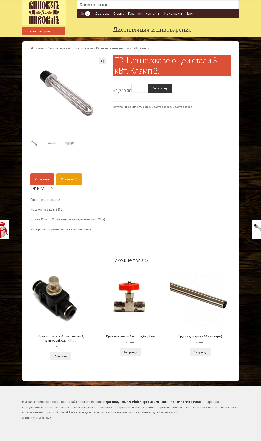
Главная (40, 48)
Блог (189, 13)
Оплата (118, 13)
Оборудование (83, 48)
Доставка (102, 13)
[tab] (42, 179)
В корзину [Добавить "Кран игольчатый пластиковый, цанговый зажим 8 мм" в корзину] (60, 356)
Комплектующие (139, 107)
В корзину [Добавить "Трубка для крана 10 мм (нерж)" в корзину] (200, 352)
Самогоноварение (59, 48)
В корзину (160, 88)
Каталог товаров (37, 31)
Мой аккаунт (173, 13)
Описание (42, 179)
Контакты (152, 13)
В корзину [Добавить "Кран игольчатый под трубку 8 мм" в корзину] (130, 352)
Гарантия (135, 13)
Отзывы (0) (69, 179)
